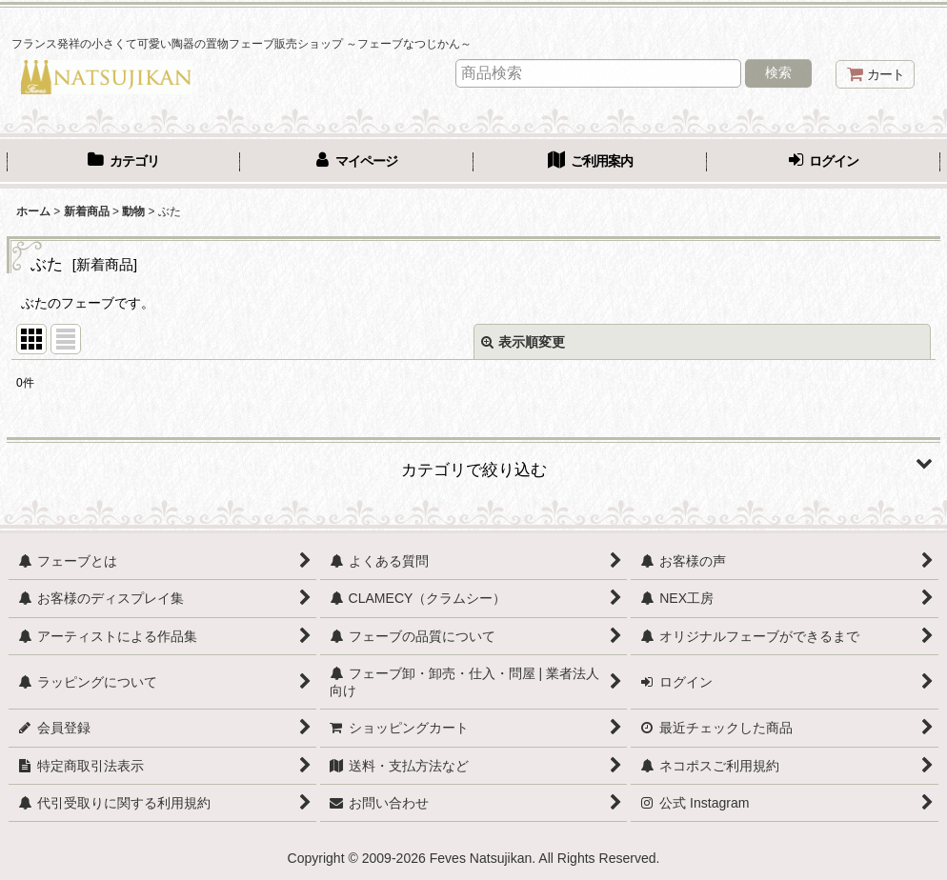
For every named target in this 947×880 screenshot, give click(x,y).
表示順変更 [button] (523, 342)
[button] (473, 463)
